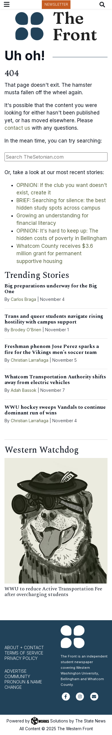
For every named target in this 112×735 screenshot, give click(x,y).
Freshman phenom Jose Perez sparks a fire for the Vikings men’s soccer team (51, 349)
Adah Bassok (23, 390)
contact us (17, 128)
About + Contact (24, 647)
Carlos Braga (23, 299)
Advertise (15, 671)
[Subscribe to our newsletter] (94, 699)
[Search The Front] (103, 4)
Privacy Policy (21, 658)
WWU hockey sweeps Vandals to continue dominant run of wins (55, 410)
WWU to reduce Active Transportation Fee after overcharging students (53, 591)
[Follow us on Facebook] (66, 699)
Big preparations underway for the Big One (50, 288)
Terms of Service (23, 652)
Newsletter (56, 4)
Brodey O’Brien (26, 329)
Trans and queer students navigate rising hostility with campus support (53, 319)
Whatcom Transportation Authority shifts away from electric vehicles (55, 379)
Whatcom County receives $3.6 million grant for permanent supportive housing (54, 253)
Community (17, 676)
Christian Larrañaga (29, 360)
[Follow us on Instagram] (80, 699)
